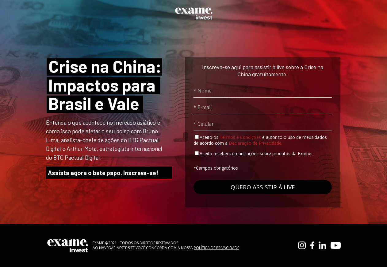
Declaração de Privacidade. (255, 143)
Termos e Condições (240, 137)
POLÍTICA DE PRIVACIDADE (216, 247)
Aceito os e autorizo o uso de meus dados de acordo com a (260, 140)
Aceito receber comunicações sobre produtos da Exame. (256, 153)
